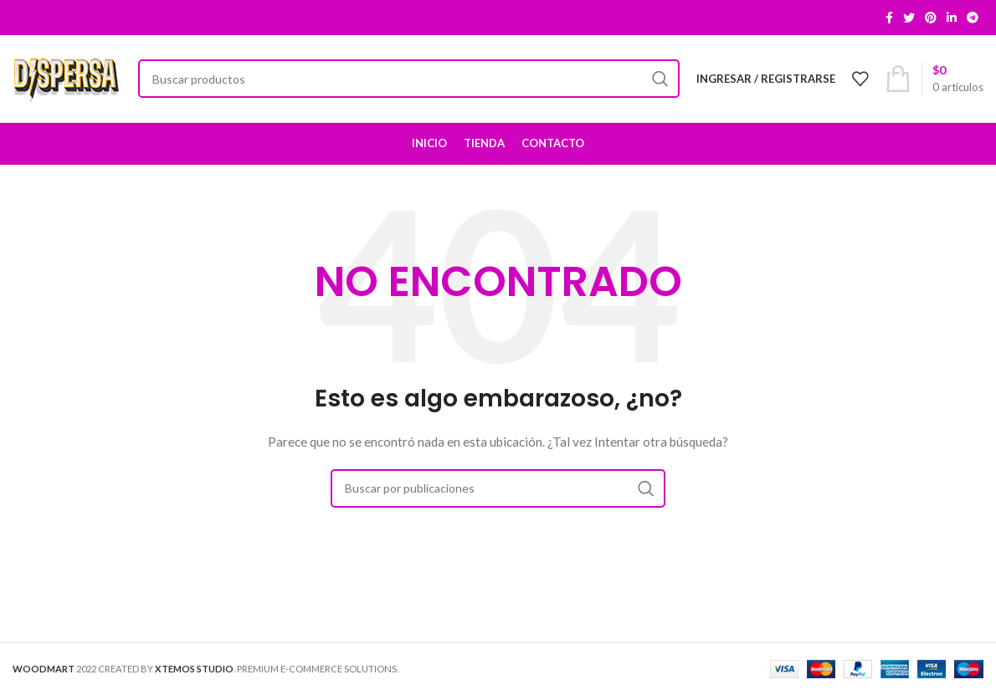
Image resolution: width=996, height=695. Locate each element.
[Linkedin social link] (952, 17)
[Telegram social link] (972, 17)
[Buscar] (409, 78)
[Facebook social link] (889, 17)
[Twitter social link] (909, 17)
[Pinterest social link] (931, 17)
